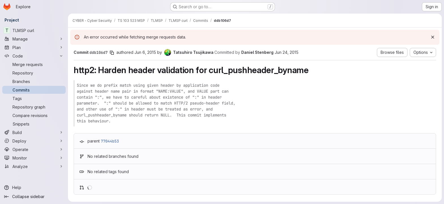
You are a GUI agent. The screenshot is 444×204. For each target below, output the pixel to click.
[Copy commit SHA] (111, 52)
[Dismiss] (432, 37)
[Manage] (34, 39)
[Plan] (34, 47)
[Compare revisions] (34, 115)
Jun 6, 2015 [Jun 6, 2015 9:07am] (145, 52)
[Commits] (34, 90)
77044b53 (110, 141)
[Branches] (34, 81)
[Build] (34, 132)
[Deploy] (34, 141)
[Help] (34, 188)
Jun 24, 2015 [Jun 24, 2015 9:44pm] (286, 52)
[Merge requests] (34, 64)
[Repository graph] (34, 107)
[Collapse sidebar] (34, 197)
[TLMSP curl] (34, 30)
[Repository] (34, 73)
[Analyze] (34, 166)
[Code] (34, 56)
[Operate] (34, 149)
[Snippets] (34, 124)
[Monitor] (34, 158)
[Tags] (34, 98)
